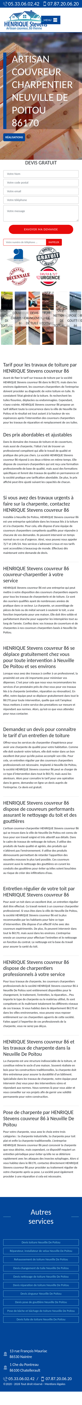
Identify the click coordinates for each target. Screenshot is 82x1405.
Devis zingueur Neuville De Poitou (41, 1293)
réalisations (14, 137)
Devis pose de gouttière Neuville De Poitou (41, 1302)
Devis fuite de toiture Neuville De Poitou (41, 1319)
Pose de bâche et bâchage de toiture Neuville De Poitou (41, 1311)
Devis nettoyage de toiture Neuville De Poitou (41, 1276)
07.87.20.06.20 (59, 4)
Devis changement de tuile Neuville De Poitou (41, 1268)
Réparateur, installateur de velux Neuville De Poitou (41, 1251)
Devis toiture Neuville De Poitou (41, 1242)
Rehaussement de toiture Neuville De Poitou (41, 1259)
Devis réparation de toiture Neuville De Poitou (41, 1285)
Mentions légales (55, 1384)
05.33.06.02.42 (19, 4)
